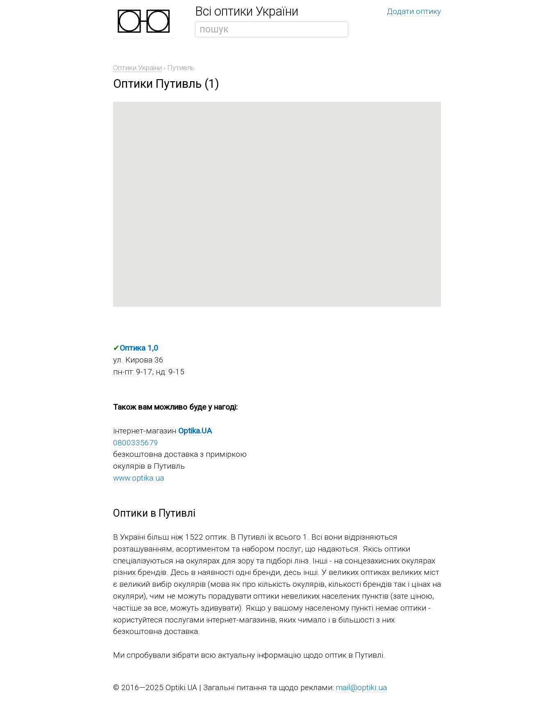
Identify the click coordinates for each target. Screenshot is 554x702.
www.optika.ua (138, 478)
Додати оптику (414, 11)
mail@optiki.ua (361, 687)
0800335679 (135, 442)
